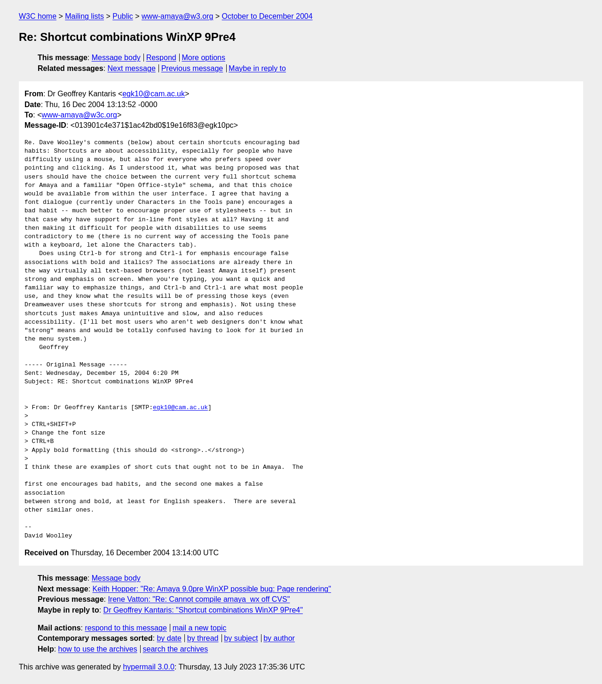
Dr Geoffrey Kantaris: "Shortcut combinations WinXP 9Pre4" (203, 610)
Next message (132, 68)
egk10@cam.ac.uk (153, 94)
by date (169, 638)
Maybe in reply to (257, 68)
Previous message (192, 68)
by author (279, 638)
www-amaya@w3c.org (79, 115)
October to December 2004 (267, 16)
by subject (241, 638)
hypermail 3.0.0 (148, 667)
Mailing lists (84, 16)
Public (122, 16)
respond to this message (125, 628)
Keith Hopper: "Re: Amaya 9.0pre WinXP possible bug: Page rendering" (212, 589)
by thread (203, 638)
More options (204, 58)
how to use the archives (97, 649)
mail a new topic (200, 628)
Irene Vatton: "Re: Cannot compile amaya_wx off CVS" (199, 599)
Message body (116, 58)
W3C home (37, 16)
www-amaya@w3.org (177, 16)
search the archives (175, 649)
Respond (161, 58)
